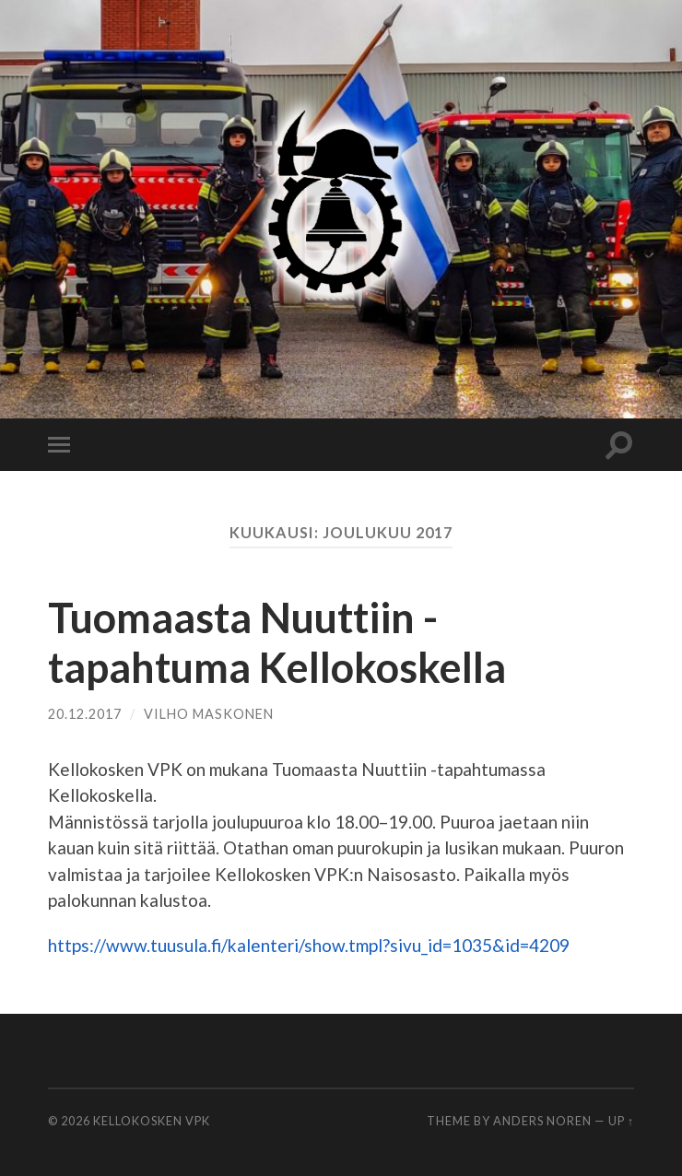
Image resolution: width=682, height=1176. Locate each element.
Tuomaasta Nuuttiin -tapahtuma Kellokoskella (277, 642)
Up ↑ (621, 1120)
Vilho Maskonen (209, 714)
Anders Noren (542, 1120)
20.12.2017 (85, 714)
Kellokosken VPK (151, 1120)
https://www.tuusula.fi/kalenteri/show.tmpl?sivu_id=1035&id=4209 (309, 945)
